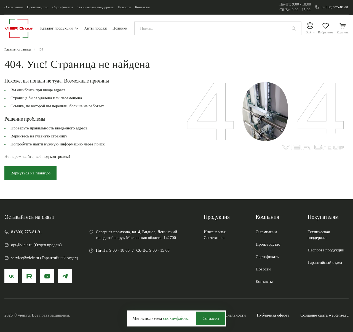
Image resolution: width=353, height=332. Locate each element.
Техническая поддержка (95, 7)
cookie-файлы (176, 318)
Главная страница (17, 49)
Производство (37, 7)
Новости (124, 7)
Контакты (142, 7)
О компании (13, 7)
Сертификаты (62, 7)
